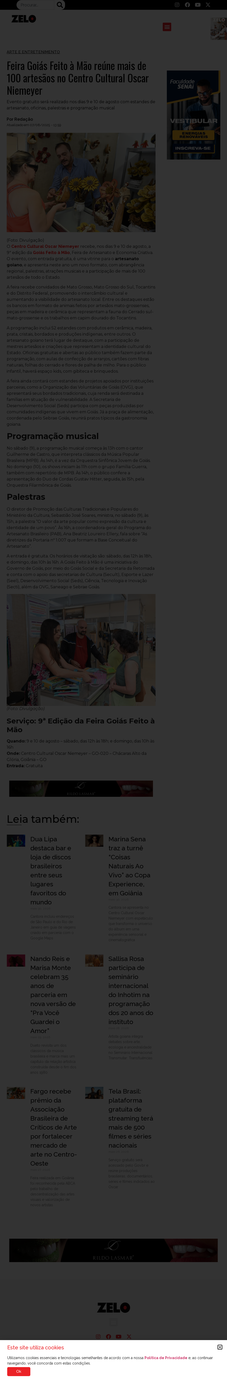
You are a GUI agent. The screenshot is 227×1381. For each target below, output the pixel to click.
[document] (113, 690)
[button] (220, 1347)
